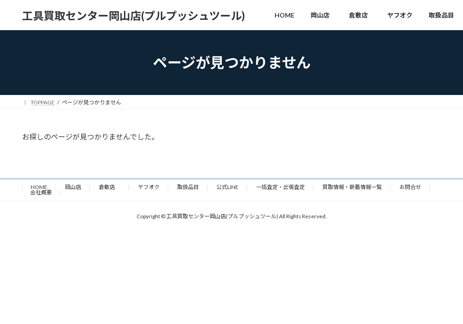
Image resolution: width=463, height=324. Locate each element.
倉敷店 (109, 187)
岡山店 (73, 187)
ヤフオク (149, 187)
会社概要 (41, 192)
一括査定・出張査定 (280, 187)
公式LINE (227, 187)
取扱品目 (188, 187)
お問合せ (410, 187)
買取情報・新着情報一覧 (352, 187)
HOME (39, 187)
